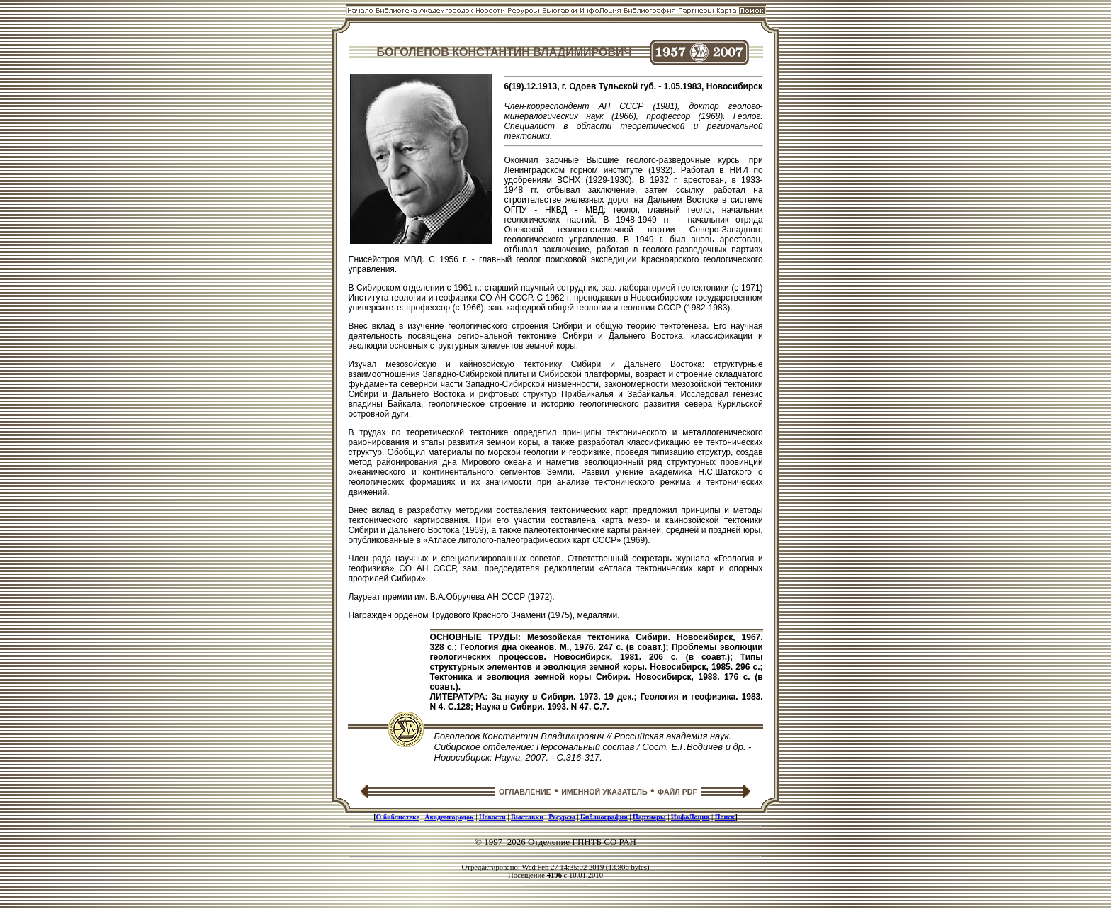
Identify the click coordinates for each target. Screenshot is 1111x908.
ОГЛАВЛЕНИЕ (525, 792)
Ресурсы (561, 817)
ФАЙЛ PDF (677, 792)
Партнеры (649, 817)
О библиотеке (397, 817)
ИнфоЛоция (690, 817)
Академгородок (449, 817)
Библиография (604, 817)
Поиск (725, 817)
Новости (492, 817)
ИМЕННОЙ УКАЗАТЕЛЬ (604, 792)
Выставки (527, 817)
